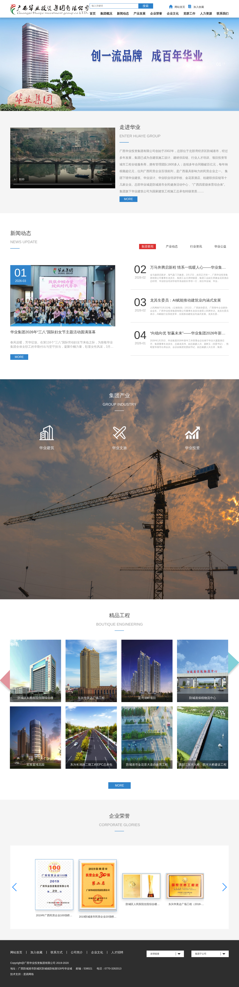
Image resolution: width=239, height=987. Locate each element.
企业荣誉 (156, 13)
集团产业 (119, 410)
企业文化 (173, 13)
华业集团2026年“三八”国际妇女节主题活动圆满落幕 (53, 338)
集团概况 (106, 13)
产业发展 (139, 13)
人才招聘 (117, 952)
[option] (119, 64)
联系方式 (57, 952)
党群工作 (189, 13)
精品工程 (119, 628)
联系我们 (223, 13)
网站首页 (180, 6)
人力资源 (206, 13)
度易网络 (28, 974)
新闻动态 (123, 13)
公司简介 (77, 952)
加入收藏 (198, 6)
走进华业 (130, 127)
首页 (93, 13)
